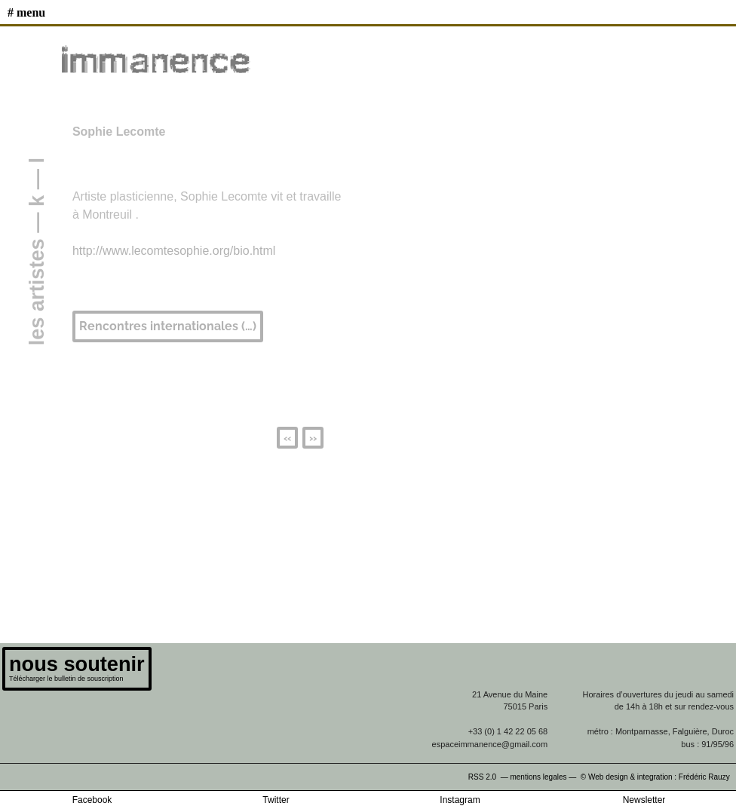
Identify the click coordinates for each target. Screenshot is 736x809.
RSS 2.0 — (489, 777)
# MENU (26, 12)
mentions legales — (544, 777)
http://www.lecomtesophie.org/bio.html (173, 250)
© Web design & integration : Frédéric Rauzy (658, 777)
